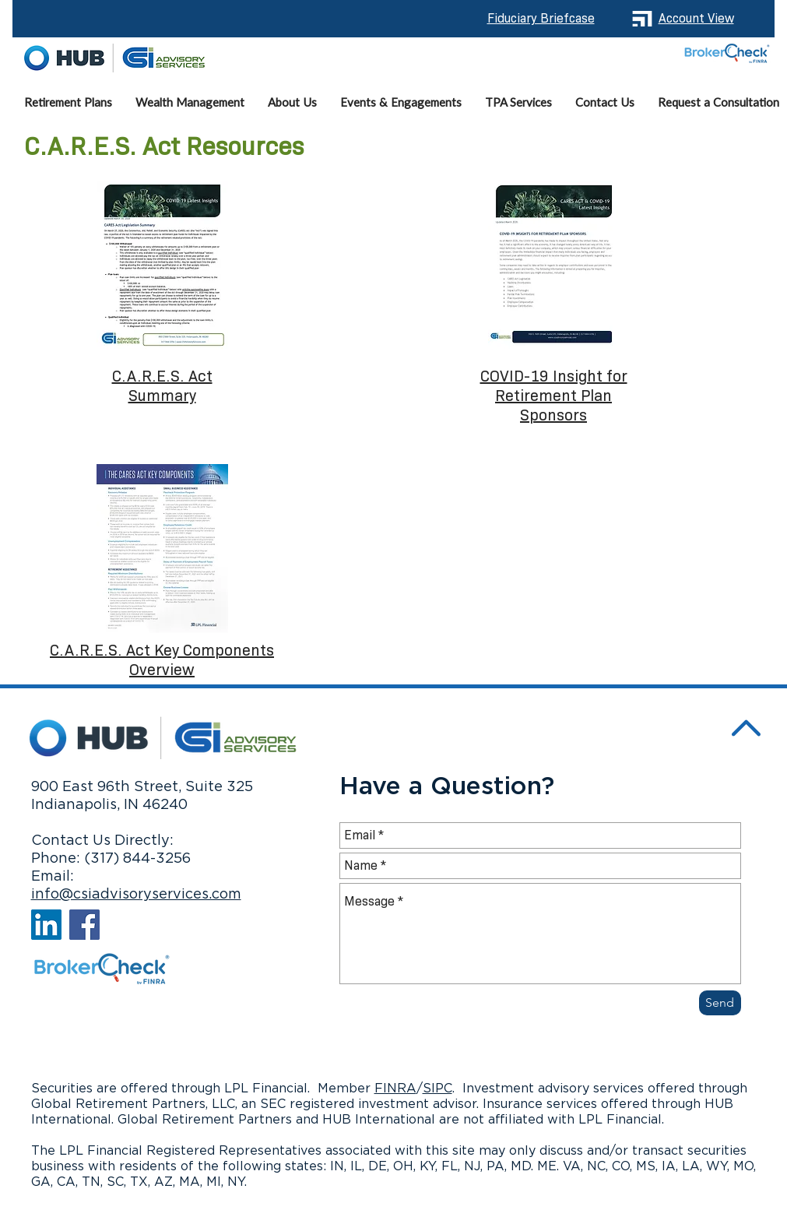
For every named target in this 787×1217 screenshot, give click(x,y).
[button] (190, 103)
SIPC (437, 1088)
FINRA (395, 1088)
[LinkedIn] (46, 924)
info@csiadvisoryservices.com (136, 895)
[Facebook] (84, 924)
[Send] (720, 1002)
